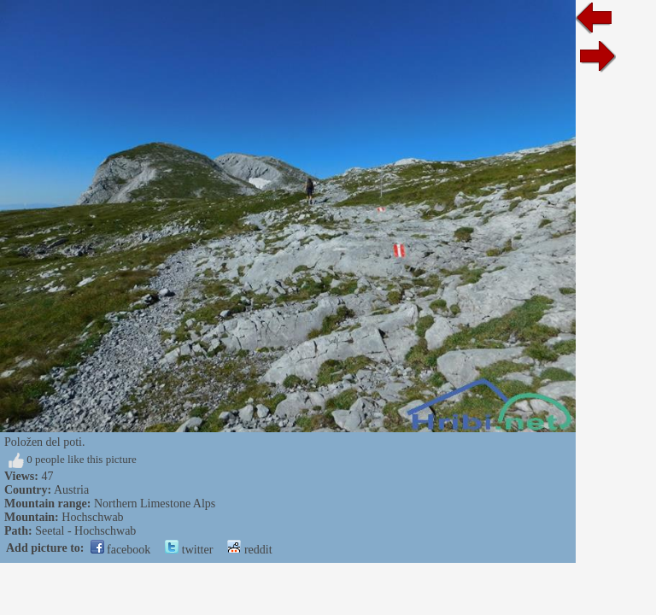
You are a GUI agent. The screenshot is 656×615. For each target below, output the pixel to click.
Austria (71, 489)
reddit (249, 549)
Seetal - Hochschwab (85, 530)
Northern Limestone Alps (154, 503)
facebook (121, 549)
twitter (189, 549)
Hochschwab (92, 517)
